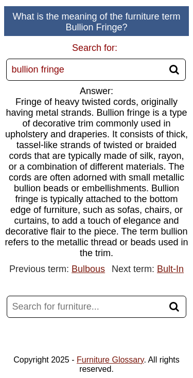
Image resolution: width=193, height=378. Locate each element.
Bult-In (170, 269)
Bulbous (88, 269)
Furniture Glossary (110, 359)
